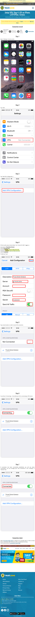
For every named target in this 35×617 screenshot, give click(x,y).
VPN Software (6, 581)
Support (20, 583)
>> (12, 4)
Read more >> (29, 1)
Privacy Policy (6, 588)
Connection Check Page (15, 543)
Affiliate (5, 592)
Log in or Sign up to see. (14, 249)
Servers (4, 583)
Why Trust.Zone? (22, 579)
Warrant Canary (7, 590)
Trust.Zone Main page (8, 540)
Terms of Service (7, 585)
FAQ (19, 588)
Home (4, 579)
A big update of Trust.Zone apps (9, 600)
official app (10, 1)
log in (21, 21)
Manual (20, 590)
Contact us (21, 581)
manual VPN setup (18, 1)
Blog (19, 585)
